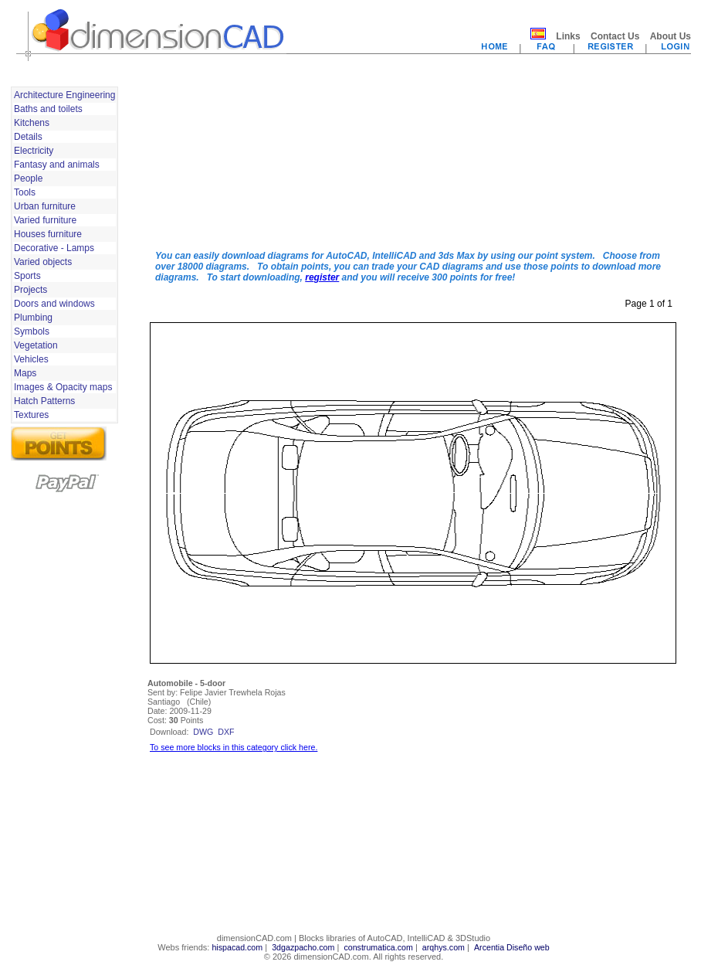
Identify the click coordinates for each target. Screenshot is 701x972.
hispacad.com (237, 947)
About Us (670, 36)
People (28, 178)
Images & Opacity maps (63, 387)
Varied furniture (45, 220)
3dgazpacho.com (303, 947)
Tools (25, 192)
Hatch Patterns (44, 401)
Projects (30, 289)
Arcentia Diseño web (512, 947)
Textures (31, 415)
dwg (203, 731)
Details (28, 136)
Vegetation (36, 345)
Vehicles (31, 359)
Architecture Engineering (64, 95)
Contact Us (615, 36)
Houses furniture (48, 234)
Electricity (33, 150)
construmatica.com (378, 947)
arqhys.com (443, 947)
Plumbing (33, 317)
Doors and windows (54, 303)
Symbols (31, 331)
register (322, 277)
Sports (27, 275)
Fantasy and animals (57, 164)
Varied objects (43, 262)
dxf (226, 731)
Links (568, 36)
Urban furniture (45, 206)
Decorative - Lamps (54, 248)
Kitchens (31, 122)
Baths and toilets (48, 109)
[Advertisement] (223, 160)
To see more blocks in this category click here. (233, 747)
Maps (25, 373)
